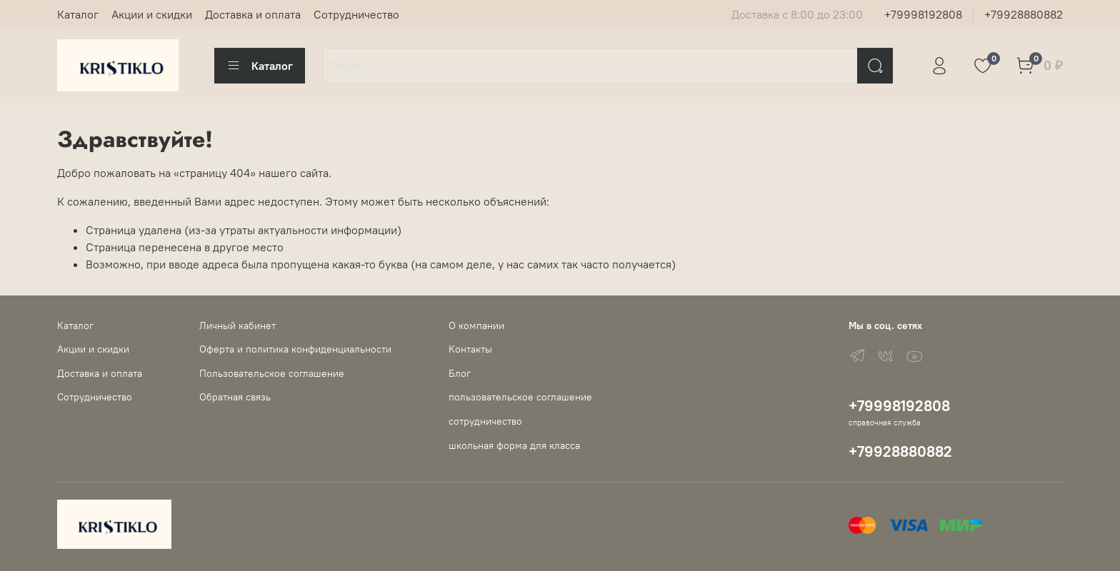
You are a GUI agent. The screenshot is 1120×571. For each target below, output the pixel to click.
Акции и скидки (151, 14)
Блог (460, 373)
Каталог (78, 14)
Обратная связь (235, 396)
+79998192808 (923, 14)
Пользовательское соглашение (271, 373)
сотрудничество (485, 421)
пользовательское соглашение (520, 396)
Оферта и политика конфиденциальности (295, 349)
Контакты (470, 349)
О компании (476, 325)
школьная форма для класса (514, 445)
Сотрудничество (356, 14)
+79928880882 (1023, 14)
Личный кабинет (237, 325)
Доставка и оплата (253, 14)
